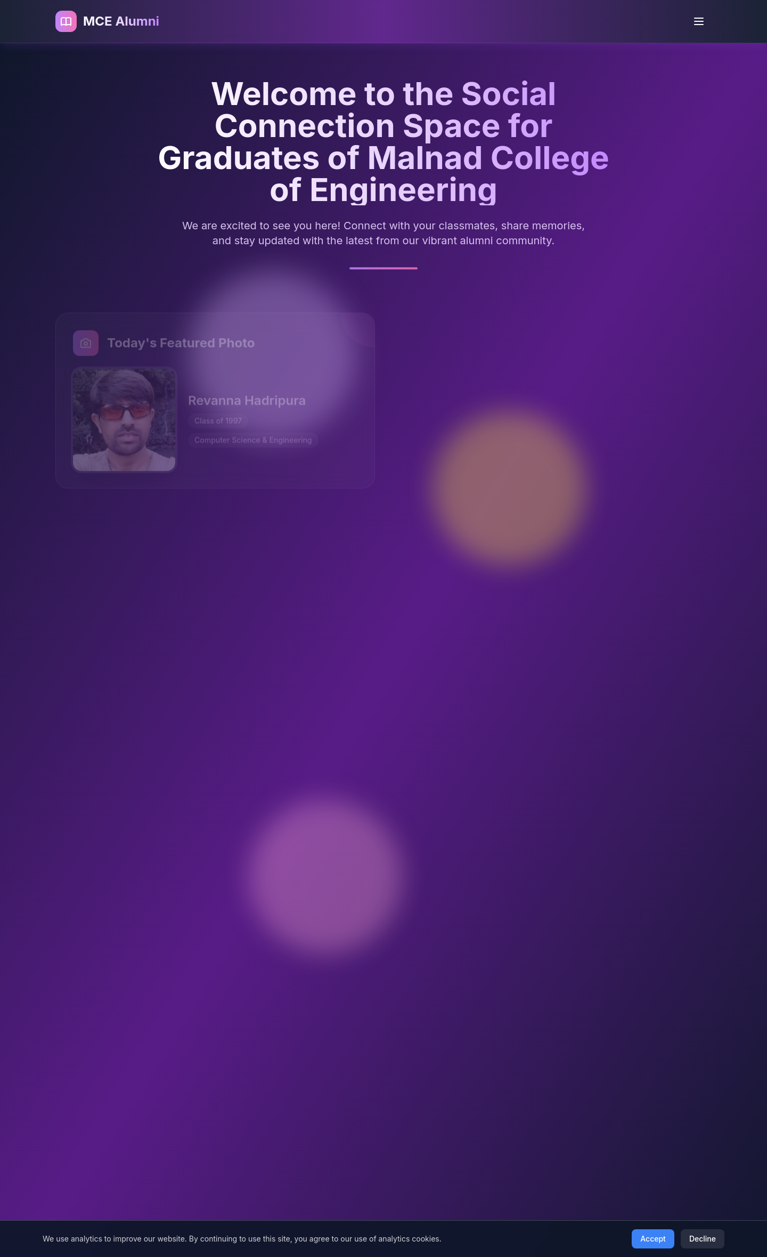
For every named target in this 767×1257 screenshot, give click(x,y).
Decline (702, 1238)
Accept (653, 1238)
